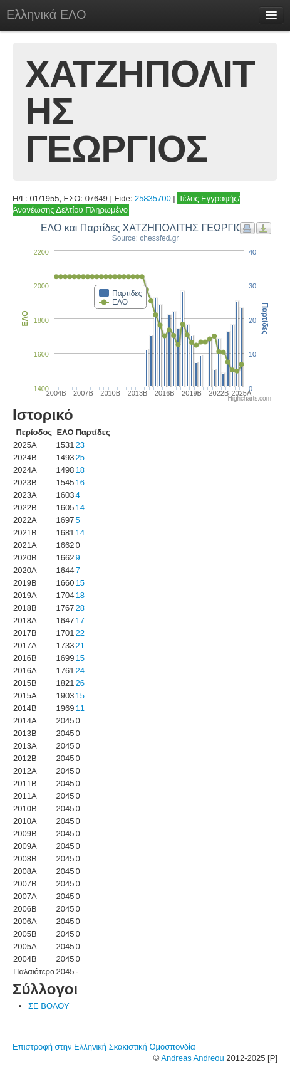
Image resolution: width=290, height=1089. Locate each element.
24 (79, 670)
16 (79, 482)
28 (79, 608)
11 (79, 708)
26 (79, 683)
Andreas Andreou (192, 1058)
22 (79, 633)
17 (79, 620)
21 (79, 645)
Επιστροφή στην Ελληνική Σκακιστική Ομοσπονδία (104, 1046)
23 (79, 445)
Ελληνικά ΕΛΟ (46, 14)
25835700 (153, 198)
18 (79, 470)
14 (79, 507)
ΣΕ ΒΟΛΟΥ (49, 1006)
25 (79, 457)
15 (79, 582)
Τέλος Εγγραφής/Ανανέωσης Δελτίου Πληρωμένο (126, 204)
